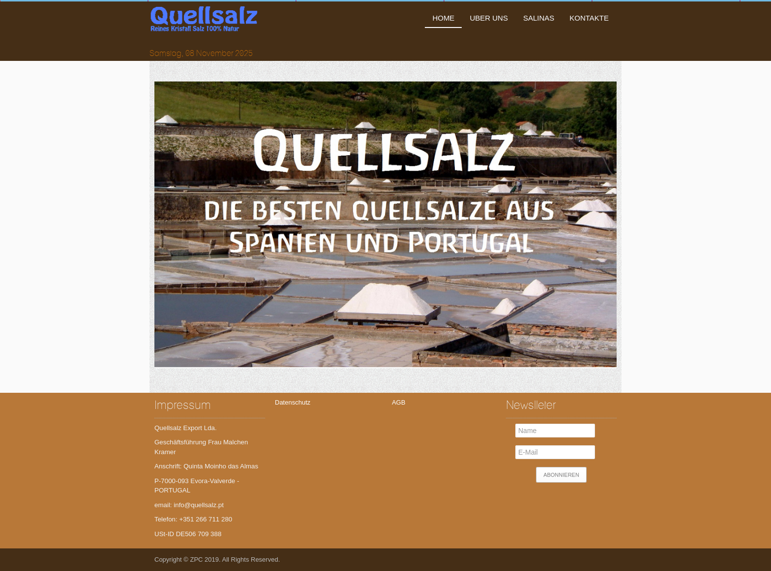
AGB (397, 402)
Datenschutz (292, 402)
